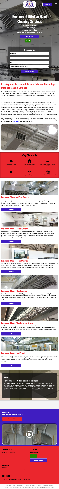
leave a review (46, 388)
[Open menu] (56, 4)
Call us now (16, 122)
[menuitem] (5, 479)
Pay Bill (28, 41)
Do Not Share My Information (18, 485)
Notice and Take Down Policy (37, 485)
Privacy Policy (9, 485)
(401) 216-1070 (34, 453)
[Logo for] (29, 405)
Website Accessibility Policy (47, 485)
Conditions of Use (27, 485)
